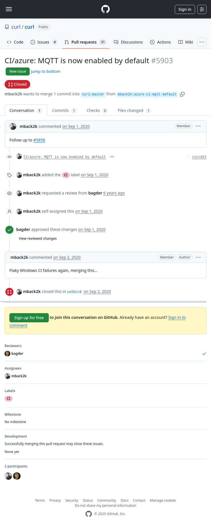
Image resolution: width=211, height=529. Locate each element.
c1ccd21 (199, 157)
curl (16, 26)
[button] (182, 94)
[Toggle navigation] (9, 9)
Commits (64, 111)
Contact (139, 500)
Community (106, 500)
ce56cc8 (74, 292)
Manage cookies (163, 500)
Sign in (184, 9)
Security (71, 500)
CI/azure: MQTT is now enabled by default (65, 157)
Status (88, 500)
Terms (40, 500)
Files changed (134, 111)
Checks (97, 111)
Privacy (55, 500)
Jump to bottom (45, 71)
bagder (23, 229)
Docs (125, 500)
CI (66, 175)
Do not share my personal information (105, 505)
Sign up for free (29, 317)
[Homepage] (105, 9)
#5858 (39, 140)
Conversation (25, 111)
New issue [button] (17, 71)
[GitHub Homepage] (88, 514)
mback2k (13, 94)
